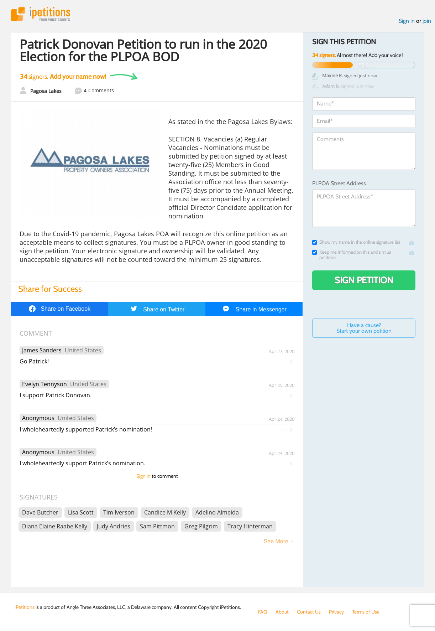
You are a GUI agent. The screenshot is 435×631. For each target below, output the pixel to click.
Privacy (336, 612)
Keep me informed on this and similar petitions (351, 254)
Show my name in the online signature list (356, 242)
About (282, 612)
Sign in (407, 20)
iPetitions (40, 14)
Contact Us (309, 612)
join (427, 20)
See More (276, 541)
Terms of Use (365, 612)
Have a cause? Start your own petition (364, 328)
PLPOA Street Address (339, 183)
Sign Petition (364, 280)
